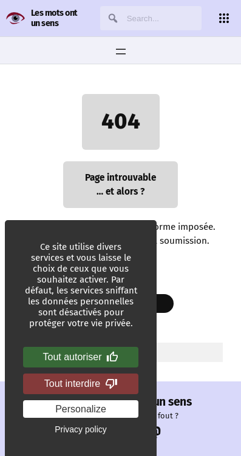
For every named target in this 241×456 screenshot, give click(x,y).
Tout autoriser (81, 357)
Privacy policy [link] (81, 429)
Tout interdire (81, 384)
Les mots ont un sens (54, 18)
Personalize (80, 409)
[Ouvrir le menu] (121, 51)
